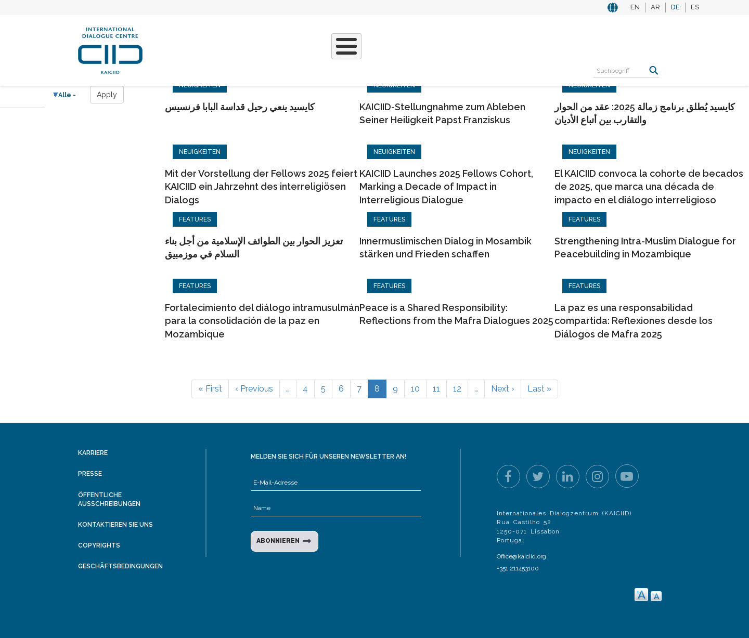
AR (655, 7)
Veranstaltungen (444, 43)
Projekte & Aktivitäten (231, 49)
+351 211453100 (518, 568)
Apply (107, 94)
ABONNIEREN (278, 540)
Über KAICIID (161, 49)
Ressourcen (521, 43)
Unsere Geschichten (339, 49)
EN (635, 7)
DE (675, 7)
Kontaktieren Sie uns (115, 524)
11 (436, 389)
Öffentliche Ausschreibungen (109, 499)
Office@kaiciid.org (521, 556)
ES (695, 7)
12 (457, 389)
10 (415, 389)
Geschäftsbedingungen (120, 566)
